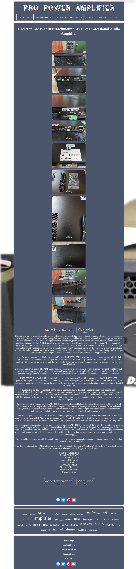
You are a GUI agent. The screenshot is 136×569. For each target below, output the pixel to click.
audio (99, 523)
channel (25, 518)
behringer (88, 519)
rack (113, 513)
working (64, 514)
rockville (54, 524)
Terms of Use (69, 554)
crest (65, 524)
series (110, 524)
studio (28, 525)
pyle (56, 519)
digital (43, 530)
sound (20, 525)
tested (36, 524)
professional (96, 512)
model (106, 520)
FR (71, 558)
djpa (45, 524)
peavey (80, 514)
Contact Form (69, 545)
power (43, 512)
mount (74, 524)
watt (77, 519)
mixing (72, 514)
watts (82, 529)
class (118, 525)
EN (66, 558)
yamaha (93, 529)
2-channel (55, 529)
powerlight (55, 514)
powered (115, 519)
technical (98, 520)
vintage (24, 514)
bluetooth (32, 514)
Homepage (69, 540)
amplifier (42, 518)
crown (86, 524)
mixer (68, 519)
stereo (70, 529)
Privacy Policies (69, 549)
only (61, 520)
